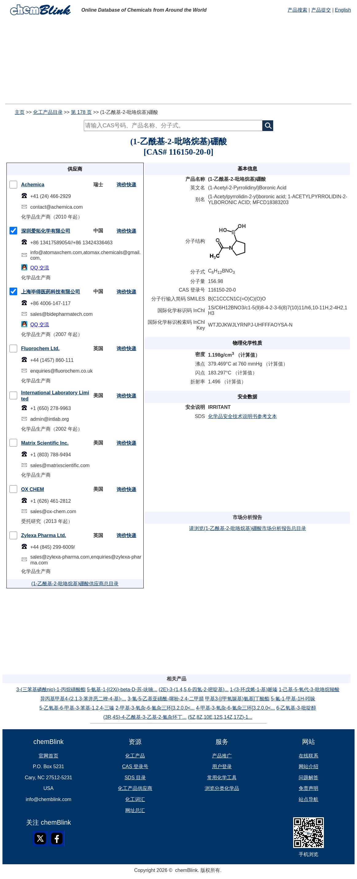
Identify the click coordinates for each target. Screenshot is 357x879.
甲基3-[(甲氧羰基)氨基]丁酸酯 (237, 698)
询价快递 (126, 184)
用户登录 (222, 766)
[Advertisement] (178, 61)
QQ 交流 (39, 267)
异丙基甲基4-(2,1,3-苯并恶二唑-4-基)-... (83, 698)
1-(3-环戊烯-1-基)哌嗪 (253, 689)
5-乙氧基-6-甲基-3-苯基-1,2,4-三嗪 (77, 708)
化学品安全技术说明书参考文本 (242, 416)
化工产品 (135, 755)
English (343, 10)
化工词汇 (135, 799)
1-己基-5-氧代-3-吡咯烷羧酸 (309, 689)
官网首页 (48, 755)
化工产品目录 (48, 112)
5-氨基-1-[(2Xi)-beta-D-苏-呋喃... (122, 689)
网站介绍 (308, 766)
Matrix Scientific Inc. (45, 443)
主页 (20, 112)
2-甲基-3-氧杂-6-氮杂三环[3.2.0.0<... (155, 708)
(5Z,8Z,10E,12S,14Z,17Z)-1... (220, 717)
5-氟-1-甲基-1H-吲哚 (293, 698)
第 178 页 (81, 112)
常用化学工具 (222, 777)
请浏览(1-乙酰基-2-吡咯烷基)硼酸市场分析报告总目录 (247, 528)
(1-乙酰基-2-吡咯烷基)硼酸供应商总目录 (74, 583)
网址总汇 (135, 810)
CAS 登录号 (135, 766)
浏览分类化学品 (222, 788)
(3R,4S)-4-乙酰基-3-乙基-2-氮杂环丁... (145, 717)
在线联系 (308, 755)
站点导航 (308, 799)
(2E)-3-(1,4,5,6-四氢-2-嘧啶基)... (194, 689)
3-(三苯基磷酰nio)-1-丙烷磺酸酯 (51, 689)
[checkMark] (13, 184)
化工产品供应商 (135, 788)
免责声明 (308, 788)
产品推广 (222, 755)
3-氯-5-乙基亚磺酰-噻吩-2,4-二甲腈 (166, 698)
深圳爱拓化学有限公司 (45, 231)
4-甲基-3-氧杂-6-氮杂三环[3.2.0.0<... (235, 708)
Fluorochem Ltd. (40, 348)
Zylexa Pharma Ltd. (43, 535)
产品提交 (321, 10)
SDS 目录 (135, 777)
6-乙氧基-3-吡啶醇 (296, 708)
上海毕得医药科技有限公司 (50, 291)
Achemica (33, 184)
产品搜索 (297, 10)
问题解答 (308, 777)
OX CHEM (32, 489)
